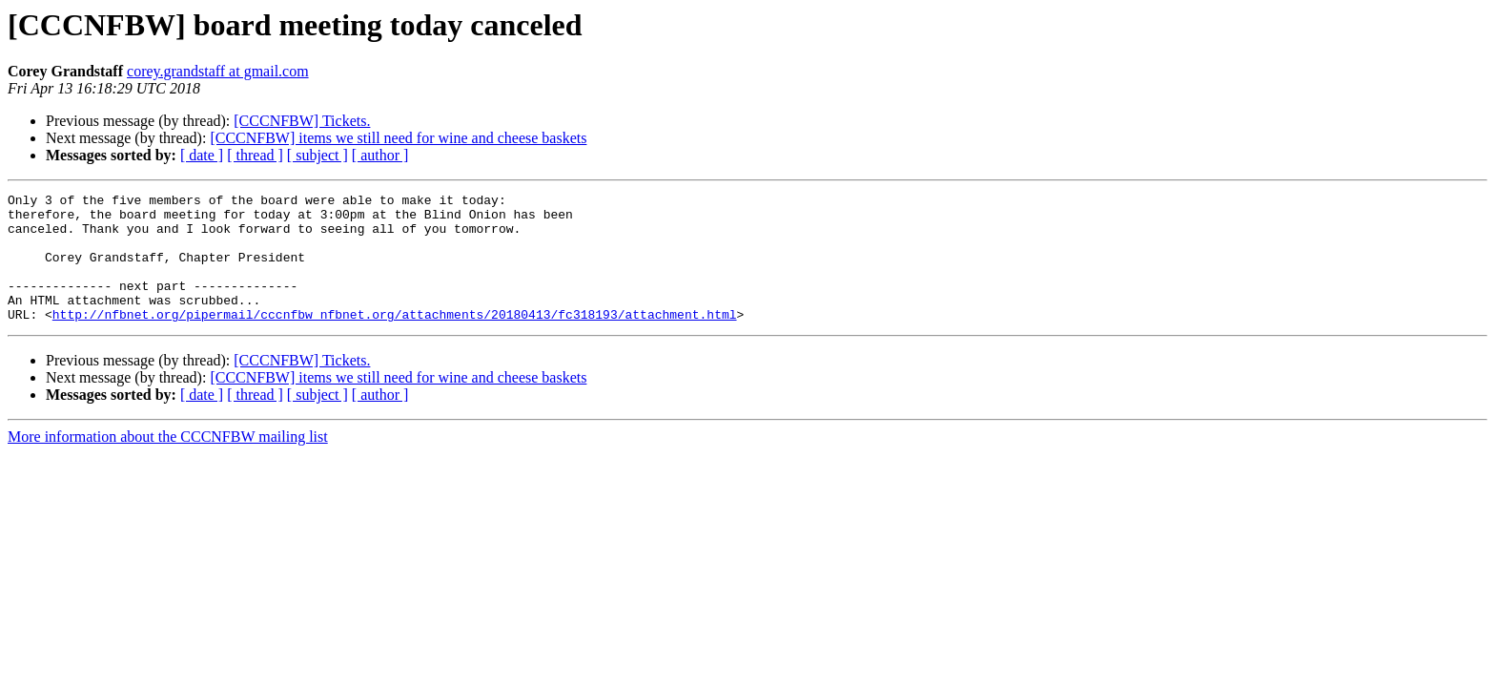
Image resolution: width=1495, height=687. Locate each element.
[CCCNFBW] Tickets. (302, 121)
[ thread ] (255, 155)
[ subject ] (317, 155)
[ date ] (201, 155)
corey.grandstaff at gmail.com (218, 71)
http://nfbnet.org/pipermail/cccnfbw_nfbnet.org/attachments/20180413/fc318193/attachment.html (394, 339)
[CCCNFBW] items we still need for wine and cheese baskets (398, 138)
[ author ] (380, 155)
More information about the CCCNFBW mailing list (168, 462)
